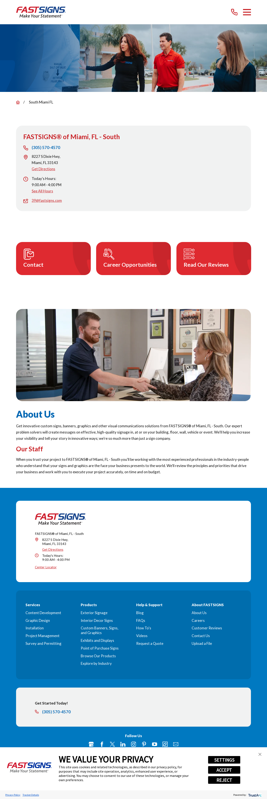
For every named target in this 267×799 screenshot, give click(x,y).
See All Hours (42, 191)
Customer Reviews (207, 628)
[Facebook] (101, 744)
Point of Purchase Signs (100, 648)
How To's (143, 628)
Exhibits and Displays (97, 640)
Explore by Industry (96, 663)
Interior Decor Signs (97, 620)
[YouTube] (154, 744)
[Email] (175, 744)
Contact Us (201, 635)
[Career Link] (165, 744)
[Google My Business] (91, 744)
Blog (140, 612)
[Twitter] (112, 744)
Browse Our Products (98, 656)
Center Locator (46, 567)
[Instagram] (133, 744)
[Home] (41, 12)
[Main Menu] (247, 12)
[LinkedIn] (122, 744)
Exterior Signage (94, 612)
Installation (34, 628)
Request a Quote (149, 643)
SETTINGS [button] (224, 760)
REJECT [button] (224, 780)
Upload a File (202, 643)
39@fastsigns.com (47, 200)
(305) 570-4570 (46, 148)
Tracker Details (30, 794)
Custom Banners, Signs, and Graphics (99, 630)
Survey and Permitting (43, 643)
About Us (199, 612)
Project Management (42, 635)
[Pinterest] (144, 744)
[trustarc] (254, 794)
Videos (142, 635)
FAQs (140, 620)
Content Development (43, 612)
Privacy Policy (12, 794)
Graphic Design (37, 620)
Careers (198, 620)
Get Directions (43, 169)
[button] (260, 754)
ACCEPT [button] (224, 770)
